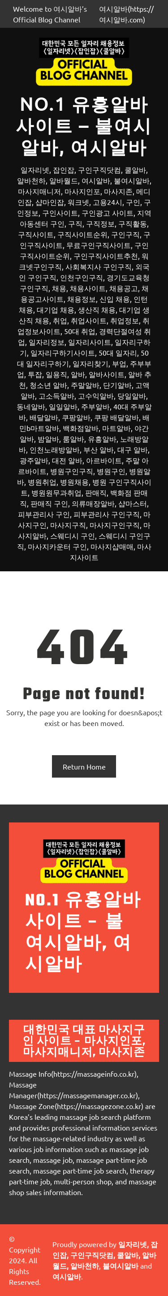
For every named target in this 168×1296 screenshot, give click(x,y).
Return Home (84, 766)
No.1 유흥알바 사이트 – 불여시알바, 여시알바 (84, 125)
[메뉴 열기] (84, 582)
